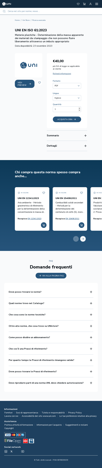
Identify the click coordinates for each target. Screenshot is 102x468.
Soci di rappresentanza (27, 412)
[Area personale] (90, 4)
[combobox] (51, 11)
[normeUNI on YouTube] (22, 451)
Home (17, 20)
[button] (78, 4)
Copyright (9, 428)
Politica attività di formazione (18, 424)
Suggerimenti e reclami (76, 424)
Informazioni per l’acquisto (49, 424)
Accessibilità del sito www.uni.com (39, 416)
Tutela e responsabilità (53, 412)
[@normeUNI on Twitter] (11, 451)
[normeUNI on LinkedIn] (6, 451)
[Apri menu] (97, 4)
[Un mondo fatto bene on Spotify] (17, 451)
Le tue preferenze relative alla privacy (78, 416)
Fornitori (8, 412)
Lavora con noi (11, 416)
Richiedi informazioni (62, 73)
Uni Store (26, 20)
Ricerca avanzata (39, 20)
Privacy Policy (75, 412)
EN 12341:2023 (34, 218)
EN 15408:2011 (72, 218)
